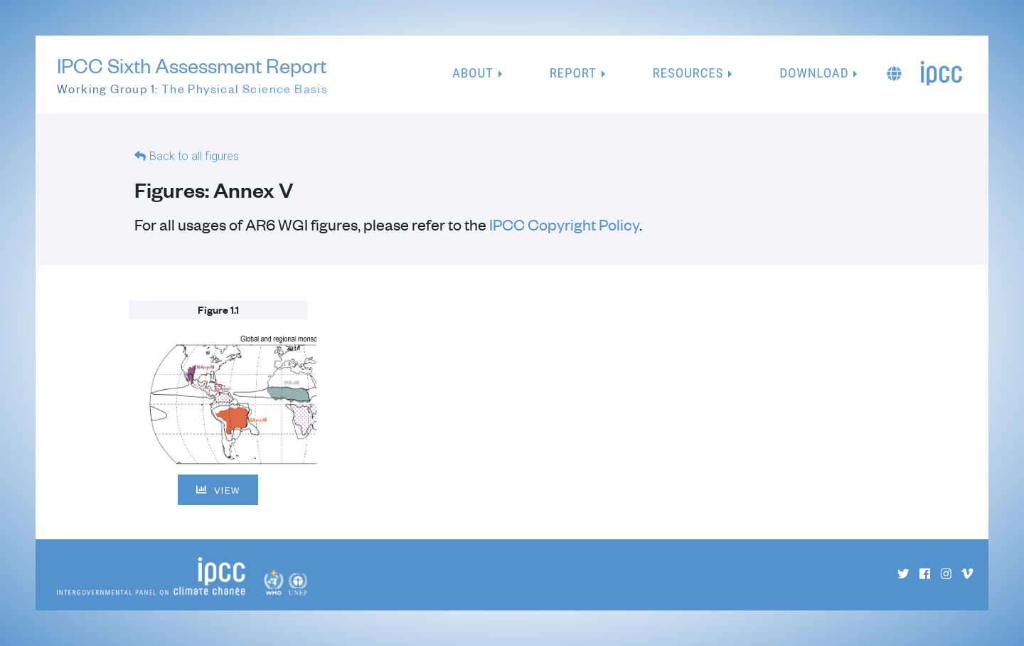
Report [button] (573, 73)
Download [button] (813, 73)
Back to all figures (194, 156)
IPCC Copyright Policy (564, 224)
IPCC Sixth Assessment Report (192, 75)
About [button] (473, 73)
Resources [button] (688, 73)
